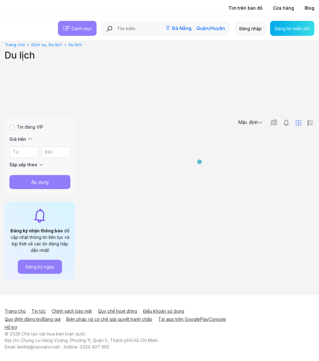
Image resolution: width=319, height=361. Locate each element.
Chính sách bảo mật (72, 311)
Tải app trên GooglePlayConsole (192, 319)
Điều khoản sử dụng (163, 311)
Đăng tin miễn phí (292, 28)
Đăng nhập (250, 28)
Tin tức (38, 311)
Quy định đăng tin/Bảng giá (32, 319)
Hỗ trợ (11, 327)
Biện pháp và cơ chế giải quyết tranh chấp (109, 319)
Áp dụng (40, 182)
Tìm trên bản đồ (245, 8)
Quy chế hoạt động (117, 311)
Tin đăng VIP (30, 127)
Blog (309, 8)
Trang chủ (15, 311)
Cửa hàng (283, 8)
